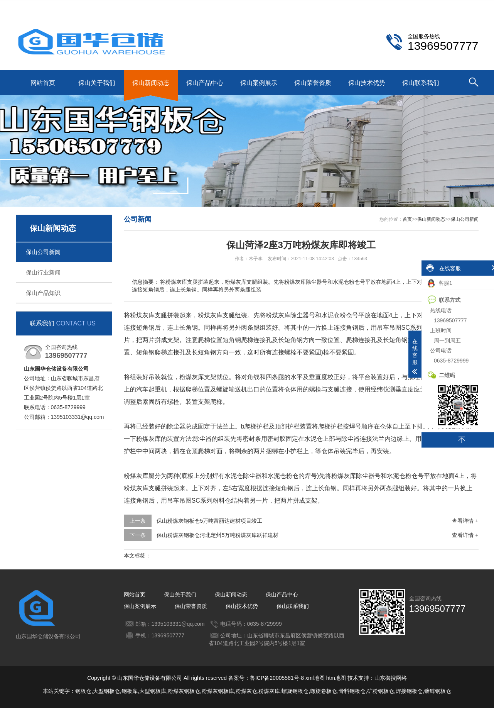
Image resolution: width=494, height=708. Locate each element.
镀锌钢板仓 (437, 691)
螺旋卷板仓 (323, 691)
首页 (407, 219)
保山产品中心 (204, 83)
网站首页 (42, 83)
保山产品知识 (43, 293)
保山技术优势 (366, 83)
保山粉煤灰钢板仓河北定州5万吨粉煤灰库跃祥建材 (217, 535)
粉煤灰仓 (246, 691)
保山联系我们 (424, 6)
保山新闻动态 (150, 83)
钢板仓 (83, 691)
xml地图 (315, 678)
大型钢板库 (152, 691)
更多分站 (468, 6)
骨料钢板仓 (352, 691)
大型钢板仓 (106, 691)
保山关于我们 (96, 83)
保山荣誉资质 (312, 83)
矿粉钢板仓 (380, 691)
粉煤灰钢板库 (218, 691)
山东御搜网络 (390, 678)
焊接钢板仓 (409, 691)
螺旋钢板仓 (295, 691)
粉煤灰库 (269, 691)
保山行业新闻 (43, 272)
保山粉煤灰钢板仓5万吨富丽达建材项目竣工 (209, 521)
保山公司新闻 (43, 252)
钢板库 (129, 691)
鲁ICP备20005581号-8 (277, 678)
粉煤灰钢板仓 (184, 691)
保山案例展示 (258, 83)
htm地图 (336, 678)
